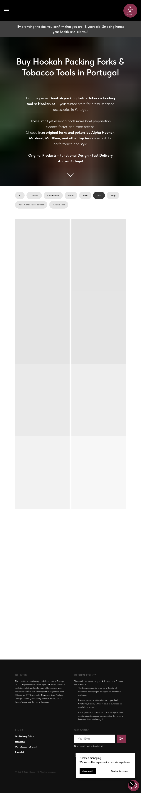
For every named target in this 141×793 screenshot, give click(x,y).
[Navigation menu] (6, 11)
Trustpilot (19, 752)
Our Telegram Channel (26, 746)
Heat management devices (31, 204)
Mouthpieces (59, 204)
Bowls (85, 195)
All (20, 195)
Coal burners (53, 195)
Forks (99, 195)
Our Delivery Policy (24, 736)
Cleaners (34, 195)
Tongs (113, 195)
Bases (71, 195)
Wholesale (20, 741)
